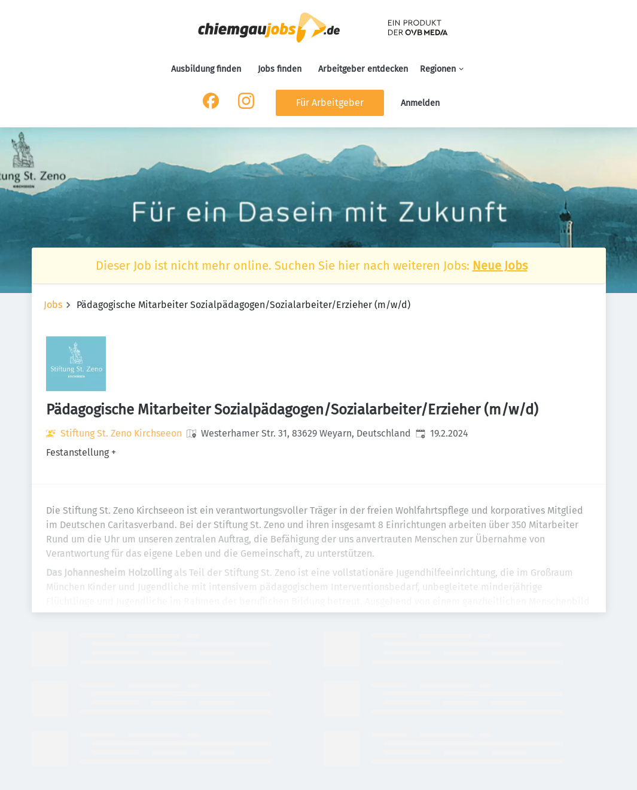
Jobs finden (279, 69)
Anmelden (420, 103)
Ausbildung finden (206, 69)
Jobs (53, 304)
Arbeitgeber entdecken (363, 69)
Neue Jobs (500, 265)
